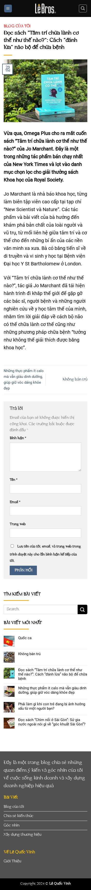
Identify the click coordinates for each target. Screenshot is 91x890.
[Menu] (8, 9)
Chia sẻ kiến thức (18, 816)
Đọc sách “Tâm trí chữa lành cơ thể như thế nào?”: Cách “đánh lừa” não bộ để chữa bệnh (52, 674)
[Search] (83, 8)
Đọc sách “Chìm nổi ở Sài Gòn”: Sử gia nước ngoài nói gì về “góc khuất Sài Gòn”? (51, 722)
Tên (13, 480)
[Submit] (82, 609)
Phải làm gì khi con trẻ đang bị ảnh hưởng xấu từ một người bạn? (51, 706)
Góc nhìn (11, 825)
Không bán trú (75, 379)
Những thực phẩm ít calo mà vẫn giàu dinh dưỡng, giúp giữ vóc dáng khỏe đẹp (52, 690)
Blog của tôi (17, 26)
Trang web (17, 524)
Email (15, 502)
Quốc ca (25, 638)
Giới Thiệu (12, 861)
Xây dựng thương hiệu (22, 834)
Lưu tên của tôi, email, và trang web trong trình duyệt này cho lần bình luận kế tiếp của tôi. (45, 554)
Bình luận (18, 438)
